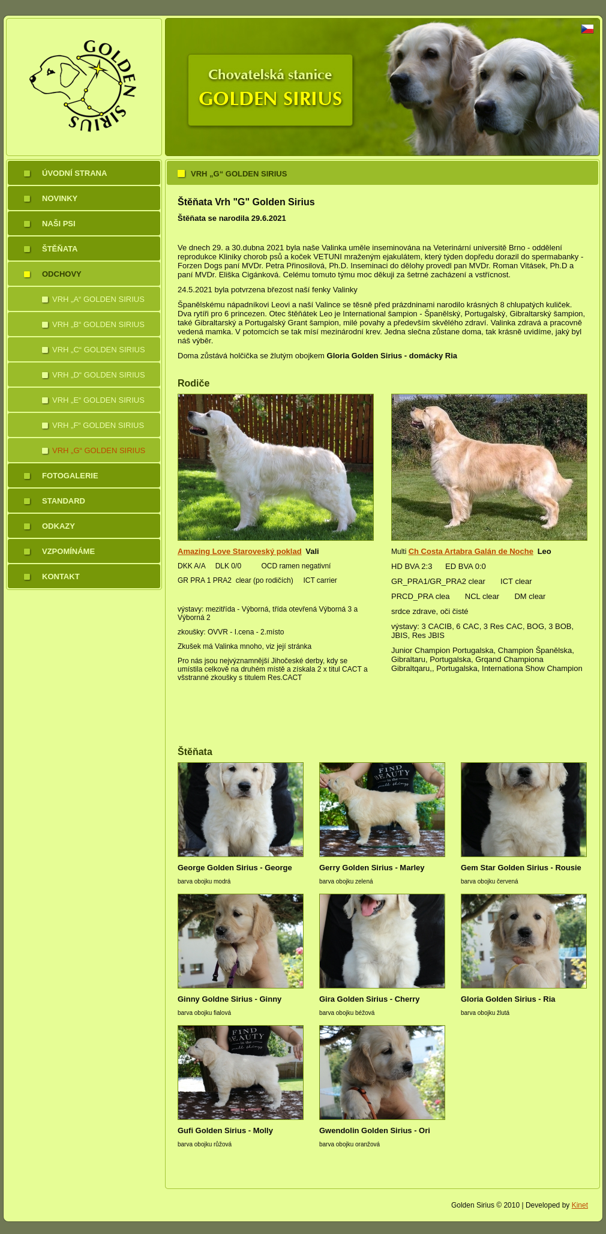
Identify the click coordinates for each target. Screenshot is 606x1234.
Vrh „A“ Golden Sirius (98, 299)
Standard (63, 500)
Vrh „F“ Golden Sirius (98, 425)
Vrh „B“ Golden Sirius (98, 324)
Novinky (59, 198)
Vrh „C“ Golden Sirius (98, 349)
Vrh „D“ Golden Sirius (98, 374)
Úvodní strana (74, 173)
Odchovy (62, 273)
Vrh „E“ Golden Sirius (98, 400)
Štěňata (59, 248)
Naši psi (59, 223)
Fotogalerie (70, 475)
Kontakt (61, 576)
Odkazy (58, 526)
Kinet (580, 1205)
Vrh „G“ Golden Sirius (98, 450)
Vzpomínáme (68, 551)
